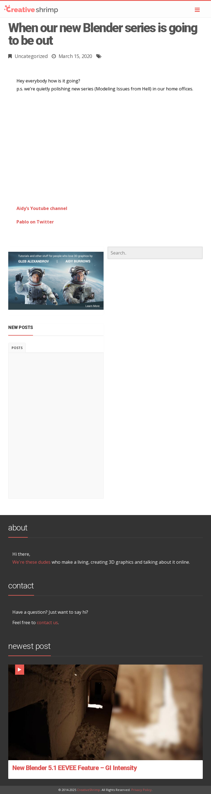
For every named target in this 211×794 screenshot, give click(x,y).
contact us (47, 622)
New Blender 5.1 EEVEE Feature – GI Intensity (74, 768)
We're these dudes (31, 562)
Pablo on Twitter (35, 222)
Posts (17, 347)
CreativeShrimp (88, 790)
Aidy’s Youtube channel (41, 208)
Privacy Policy (141, 790)
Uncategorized (31, 56)
